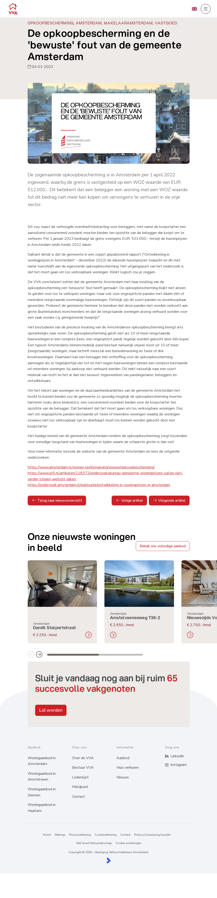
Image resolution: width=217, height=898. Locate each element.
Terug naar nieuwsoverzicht (57, 500)
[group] (62, 601)
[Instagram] (169, 765)
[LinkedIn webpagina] (169, 756)
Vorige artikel (129, 500)
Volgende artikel (169, 500)
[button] (31, 655)
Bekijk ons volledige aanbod (163, 546)
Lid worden (51, 710)
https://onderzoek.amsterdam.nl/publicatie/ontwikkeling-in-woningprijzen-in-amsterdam (99, 484)
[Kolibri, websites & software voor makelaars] (108, 860)
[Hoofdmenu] (205, 9)
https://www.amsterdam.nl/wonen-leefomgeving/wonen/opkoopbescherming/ (91, 467)
